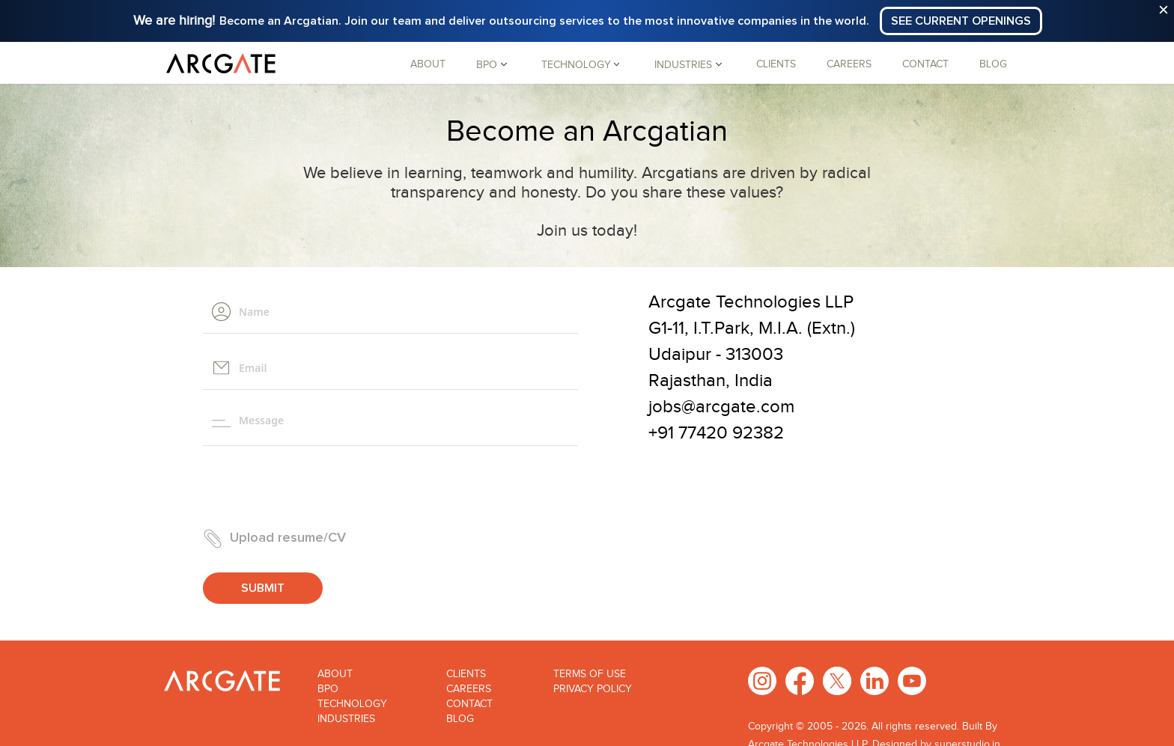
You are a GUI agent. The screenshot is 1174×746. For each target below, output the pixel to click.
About (427, 64)
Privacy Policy (592, 689)
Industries (346, 719)
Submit (263, 588)
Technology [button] (576, 64)
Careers (849, 64)
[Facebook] (799, 680)
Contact (925, 64)
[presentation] (317, 487)
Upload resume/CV (274, 538)
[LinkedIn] (874, 680)
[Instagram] (762, 680)
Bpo (327, 689)
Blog (993, 64)
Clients (776, 64)
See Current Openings (961, 21)
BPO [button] (486, 64)
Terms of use (589, 674)
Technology (352, 704)
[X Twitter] (837, 680)
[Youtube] (912, 680)
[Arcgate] (221, 63)
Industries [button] (683, 64)
